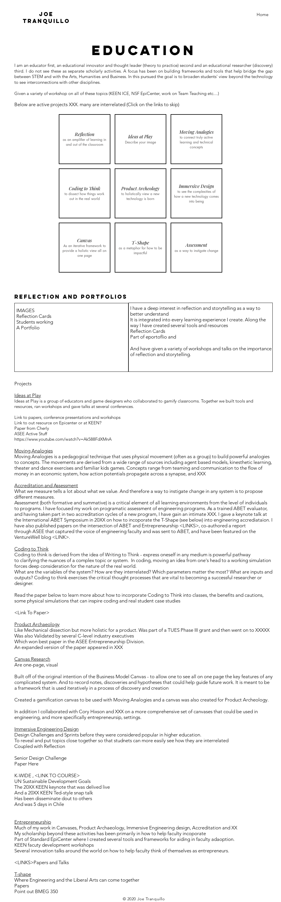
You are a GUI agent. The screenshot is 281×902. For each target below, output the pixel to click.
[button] (84, 139)
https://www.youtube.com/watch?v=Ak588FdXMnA (63, 439)
